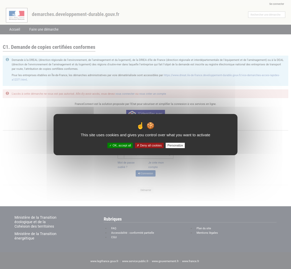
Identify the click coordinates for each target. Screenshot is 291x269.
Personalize (175, 145)
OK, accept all (120, 145)
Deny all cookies (149, 145)
